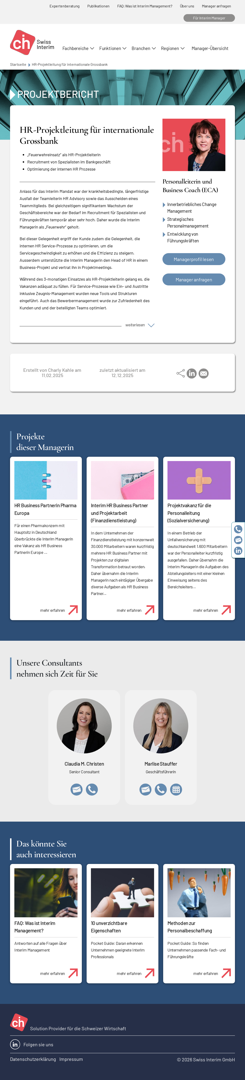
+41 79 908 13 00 (161, 790)
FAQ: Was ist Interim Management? (144, 6)
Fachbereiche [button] (75, 48)
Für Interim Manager (209, 18)
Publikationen (98, 6)
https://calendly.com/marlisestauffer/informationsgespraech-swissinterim (176, 790)
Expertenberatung (65, 6)
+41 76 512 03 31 (92, 790)
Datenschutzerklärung (33, 1059)
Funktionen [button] (110, 48)
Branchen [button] (141, 48)
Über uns (187, 6)
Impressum (71, 1059)
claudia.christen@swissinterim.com (77, 790)
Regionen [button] (170, 48)
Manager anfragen (216, 6)
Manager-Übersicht (210, 48)
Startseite (18, 64)
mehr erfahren (61, 607)
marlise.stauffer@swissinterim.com (145, 790)
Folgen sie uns (31, 1044)
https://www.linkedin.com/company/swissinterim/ (238, 551)
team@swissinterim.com (238, 540)
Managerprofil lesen (194, 259)
